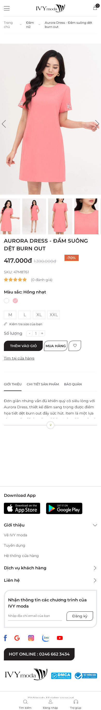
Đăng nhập (50, 707)
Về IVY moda (15, 535)
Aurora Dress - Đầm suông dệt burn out (68, 25)
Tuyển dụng (14, 545)
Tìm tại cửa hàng (19, 358)
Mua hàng (56, 346)
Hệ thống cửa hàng (21, 555)
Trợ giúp (75, 707)
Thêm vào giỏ (23, 346)
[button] (4, 124)
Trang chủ (8, 25)
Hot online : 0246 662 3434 (39, 654)
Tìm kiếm (25, 707)
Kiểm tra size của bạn (23, 324)
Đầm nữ (30, 25)
